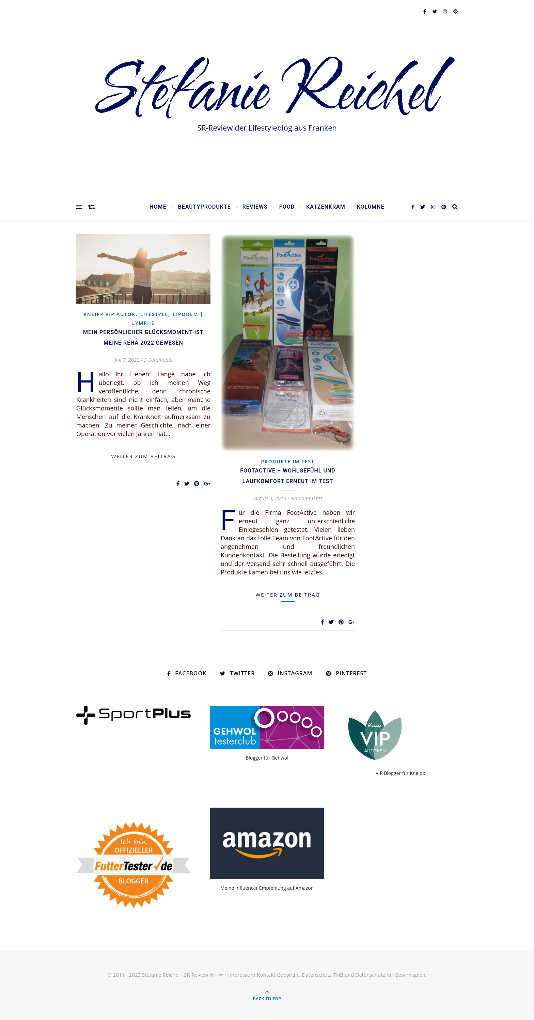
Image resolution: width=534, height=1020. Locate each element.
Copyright (288, 974)
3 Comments (158, 359)
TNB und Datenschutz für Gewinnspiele (380, 974)
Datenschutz (316, 974)
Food (287, 207)
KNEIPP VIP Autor (109, 314)
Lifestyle (154, 314)
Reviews (255, 207)
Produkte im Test (288, 461)
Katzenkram (325, 207)
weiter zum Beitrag (143, 456)
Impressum (241, 974)
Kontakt (266, 974)
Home (158, 207)
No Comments (306, 498)
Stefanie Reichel (266, 91)
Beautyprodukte (204, 207)
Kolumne (370, 207)
